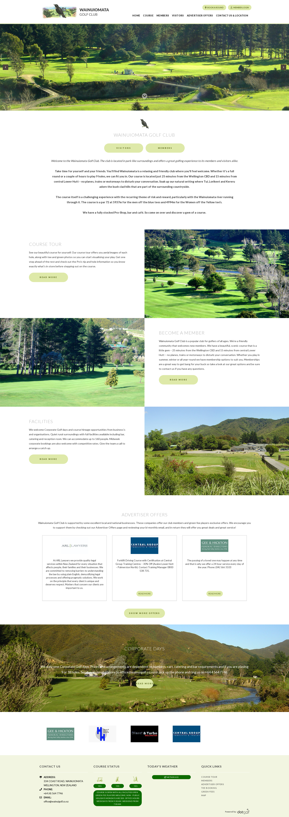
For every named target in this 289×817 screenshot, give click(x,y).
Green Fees (208, 791)
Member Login (240, 7)
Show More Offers (144, 613)
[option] (60, 734)
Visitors (178, 15)
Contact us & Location (232, 15)
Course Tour (209, 777)
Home (136, 15)
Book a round (214, 7)
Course (148, 15)
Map (203, 795)
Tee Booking (209, 788)
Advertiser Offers (200, 15)
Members (162, 15)
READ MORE (144, 593)
